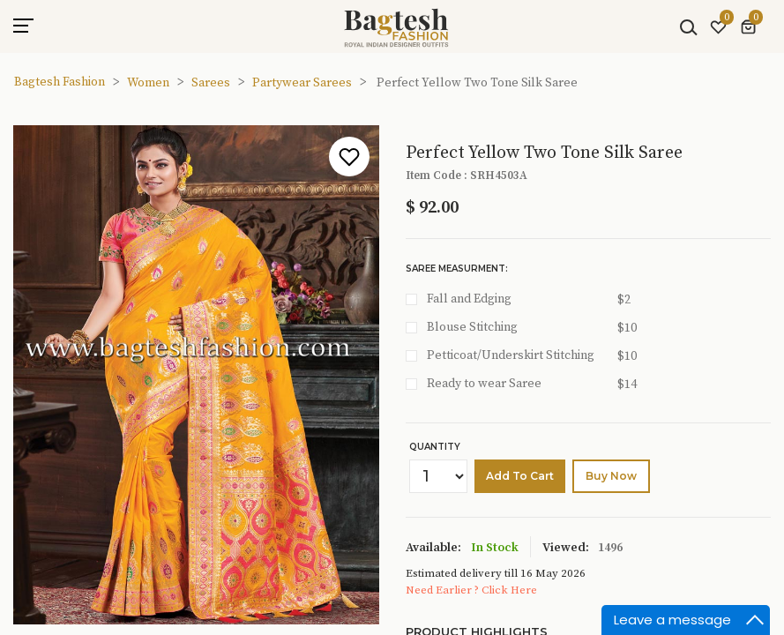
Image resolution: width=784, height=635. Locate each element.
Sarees (210, 83)
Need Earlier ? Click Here (471, 590)
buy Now (611, 475)
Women (148, 83)
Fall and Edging (469, 299)
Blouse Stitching (472, 327)
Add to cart (520, 475)
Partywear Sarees (302, 83)
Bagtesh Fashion (59, 82)
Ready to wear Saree (484, 384)
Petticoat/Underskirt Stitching (510, 355)
